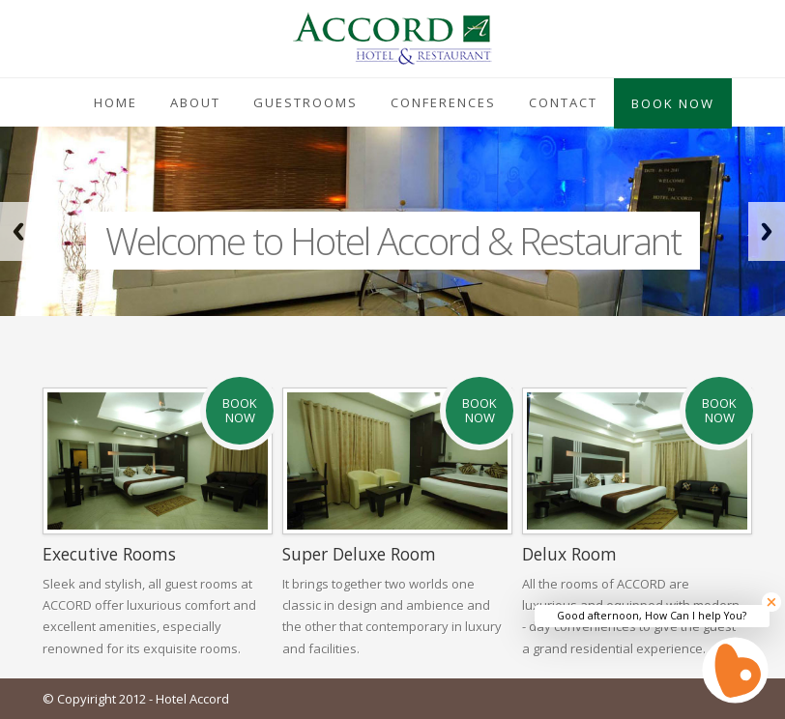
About (195, 102)
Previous (18, 231)
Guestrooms (305, 102)
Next (766, 231)
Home (115, 102)
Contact (563, 102)
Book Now (672, 103)
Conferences (443, 102)
